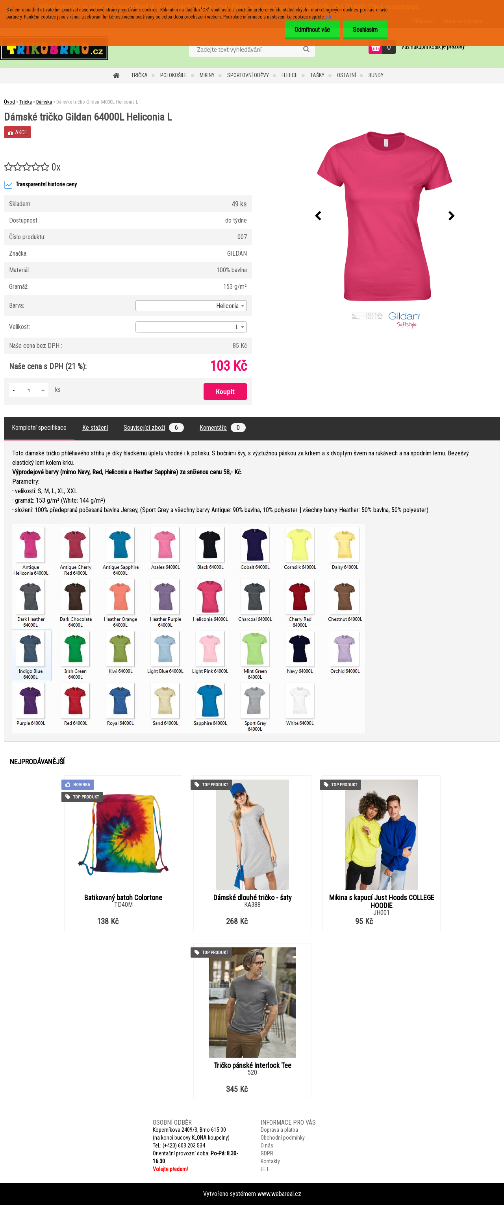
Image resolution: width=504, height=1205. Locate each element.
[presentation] (317, 216)
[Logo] (54, 48)
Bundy (376, 75)
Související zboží (154, 427)
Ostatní (346, 75)
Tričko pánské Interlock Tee (252, 1065)
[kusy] (28, 390)
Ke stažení (95, 427)
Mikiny (207, 75)
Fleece (290, 75)
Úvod (9, 102)
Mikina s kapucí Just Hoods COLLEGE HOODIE (381, 902)
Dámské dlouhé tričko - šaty (252, 898)
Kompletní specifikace (39, 427)
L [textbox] (237, 327)
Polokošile (173, 75)
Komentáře (223, 427)
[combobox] (191, 305)
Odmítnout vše (312, 29)
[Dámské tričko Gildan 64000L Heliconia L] (384, 216)
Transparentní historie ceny (40, 184)
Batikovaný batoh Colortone (123, 898)
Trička (139, 75)
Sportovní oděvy (248, 75)
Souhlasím (365, 29)
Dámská (44, 102)
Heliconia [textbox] (227, 306)
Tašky (317, 75)
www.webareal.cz (279, 1194)
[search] (306, 49)
